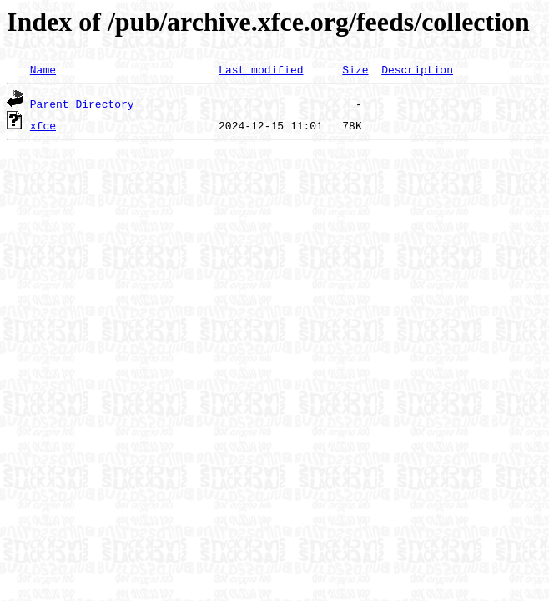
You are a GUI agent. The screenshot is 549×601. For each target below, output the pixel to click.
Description (417, 69)
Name (43, 69)
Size (355, 69)
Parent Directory (82, 103)
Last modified (261, 69)
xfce (43, 125)
